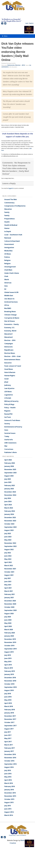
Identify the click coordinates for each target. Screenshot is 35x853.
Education (8, 209)
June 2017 (7, 735)
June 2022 (7, 556)
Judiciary (7, 385)
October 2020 (9, 607)
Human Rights (9, 376)
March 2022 (8, 565)
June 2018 (7, 697)
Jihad (6, 382)
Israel (6, 379)
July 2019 (7, 655)
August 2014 (9, 812)
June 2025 (7, 482)
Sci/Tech (7, 417)
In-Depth (7, 231)
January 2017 (9, 751)
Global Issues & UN (11, 292)
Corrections (8, 449)
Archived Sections (11, 302)
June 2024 (7, 501)
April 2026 (8, 460)
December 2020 (10, 601)
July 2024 (7, 498)
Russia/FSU (8, 414)
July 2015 (7, 806)
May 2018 (7, 700)
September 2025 (10, 473)
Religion (7, 260)
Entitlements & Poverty (13, 427)
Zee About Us (9, 299)
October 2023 (9, 524)
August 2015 (9, 802)
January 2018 (9, 713)
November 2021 (10, 569)
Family (6, 212)
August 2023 (9, 530)
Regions (7, 411)
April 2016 (8, 780)
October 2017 (9, 722)
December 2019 (10, 639)
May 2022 (7, 559)
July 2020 (7, 617)
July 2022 (7, 553)
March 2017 (8, 745)
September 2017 (10, 726)
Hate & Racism (9, 372)
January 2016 (9, 790)
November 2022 (10, 543)
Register (31, 23)
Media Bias (8, 251)
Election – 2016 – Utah (12, 356)
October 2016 (9, 761)
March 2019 (8, 668)
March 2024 (8, 508)
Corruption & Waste (11, 318)
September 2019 (10, 649)
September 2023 (10, 527)
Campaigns (8, 343)
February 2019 (9, 671)
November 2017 (10, 719)
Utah (6, 276)
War (5, 446)
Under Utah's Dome (11, 273)
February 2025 (9, 485)
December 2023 (10, 517)
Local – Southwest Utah (13, 235)
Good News (8, 369)
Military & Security (11, 401)
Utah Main (8, 270)
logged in (10, 188)
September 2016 (10, 764)
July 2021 (7, 578)
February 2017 (9, 748)
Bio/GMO (7, 308)
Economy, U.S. (9, 327)
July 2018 (7, 694)
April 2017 (8, 742)
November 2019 (10, 642)
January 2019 (9, 674)
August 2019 (9, 652)
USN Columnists (10, 443)
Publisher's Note (10, 452)
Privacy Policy (12, 835)
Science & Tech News (12, 420)
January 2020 (9, 636)
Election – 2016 (9, 340)
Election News (9, 353)
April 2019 (8, 665)
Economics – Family (11, 324)
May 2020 (7, 623)
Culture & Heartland (12, 241)
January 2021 (9, 597)
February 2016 (9, 786)
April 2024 (8, 505)
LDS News (8, 392)
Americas (7, 283)
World (6, 279)
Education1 (8, 334)
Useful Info (8, 440)
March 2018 (8, 706)
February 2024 (9, 511)
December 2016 (10, 754)
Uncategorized (10, 267)
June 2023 (7, 537)
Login (26, 23)
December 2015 (10, 793)
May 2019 (7, 662)
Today (6, 436)
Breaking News (10, 311)
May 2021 (7, 585)
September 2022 (10, 546)
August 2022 (9, 549)
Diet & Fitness (9, 321)
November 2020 (10, 604)
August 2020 (9, 613)
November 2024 (10, 495)
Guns (6, 430)
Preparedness (9, 219)
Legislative (8, 395)
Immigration (9, 247)
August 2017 (9, 729)
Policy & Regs (9, 404)
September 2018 (10, 687)
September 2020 (10, 610)
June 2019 (7, 658)
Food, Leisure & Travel (12, 366)
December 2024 (10, 492)
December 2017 (10, 716)
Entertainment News (12, 360)
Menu (4, 36)
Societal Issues (9, 433)
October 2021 (9, 572)
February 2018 (9, 710)
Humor (7, 228)
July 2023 (7, 533)
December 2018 (10, 678)
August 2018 (9, 690)
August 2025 (9, 476)
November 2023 (10, 521)
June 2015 (7, 809)
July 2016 (7, 770)
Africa (6, 305)
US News (7, 254)
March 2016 (8, 783)
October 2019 (9, 646)
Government (9, 244)
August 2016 (9, 767)
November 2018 (10, 681)
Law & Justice (9, 388)
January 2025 (9, 489)
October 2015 (9, 799)
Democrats (11, 65)
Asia (6, 286)
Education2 (8, 337)
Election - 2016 (20, 65)
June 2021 (7, 581)
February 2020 (9, 633)
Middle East (8, 295)
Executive (8, 363)
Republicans (8, 350)
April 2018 (8, 703)
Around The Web (10, 199)
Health (7, 222)
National (7, 238)
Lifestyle (7, 398)
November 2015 (10, 796)
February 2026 (9, 463)
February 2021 (9, 594)
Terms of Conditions (21, 835)
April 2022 (8, 562)
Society (7, 424)
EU (5, 289)
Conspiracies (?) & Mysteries (14, 206)
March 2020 (8, 629)
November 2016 (10, 758)
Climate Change (10, 315)
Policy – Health (9, 408)
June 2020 (7, 620)
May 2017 (7, 738)
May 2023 (7, 540)
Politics (7, 257)
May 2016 (7, 777)
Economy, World (10, 331)
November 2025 (10, 469)
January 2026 (9, 466)
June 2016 (7, 774)
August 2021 (9, 575)
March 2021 (8, 591)
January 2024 (9, 514)
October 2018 (9, 684)
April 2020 (8, 626)
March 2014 (8, 815)
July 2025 (7, 479)
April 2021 (8, 588)
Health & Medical (10, 225)
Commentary (9, 203)
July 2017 (7, 732)
